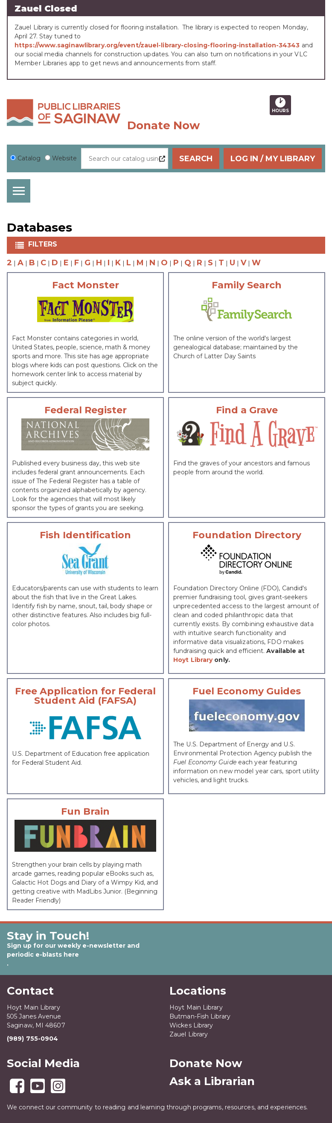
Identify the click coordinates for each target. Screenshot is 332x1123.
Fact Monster (85, 285)
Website (64, 158)
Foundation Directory (246, 535)
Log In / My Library (272, 158)
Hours (281, 104)
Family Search (247, 285)
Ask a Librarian (212, 1081)
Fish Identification (85, 535)
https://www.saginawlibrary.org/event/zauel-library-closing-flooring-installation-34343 (157, 45)
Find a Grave (247, 410)
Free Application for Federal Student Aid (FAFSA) (85, 696)
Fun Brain (85, 811)
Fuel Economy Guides (246, 691)
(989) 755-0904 (32, 1038)
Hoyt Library (193, 660)
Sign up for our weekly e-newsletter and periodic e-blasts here (73, 950)
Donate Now (163, 125)
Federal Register (85, 410)
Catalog (29, 158)
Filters (43, 244)
